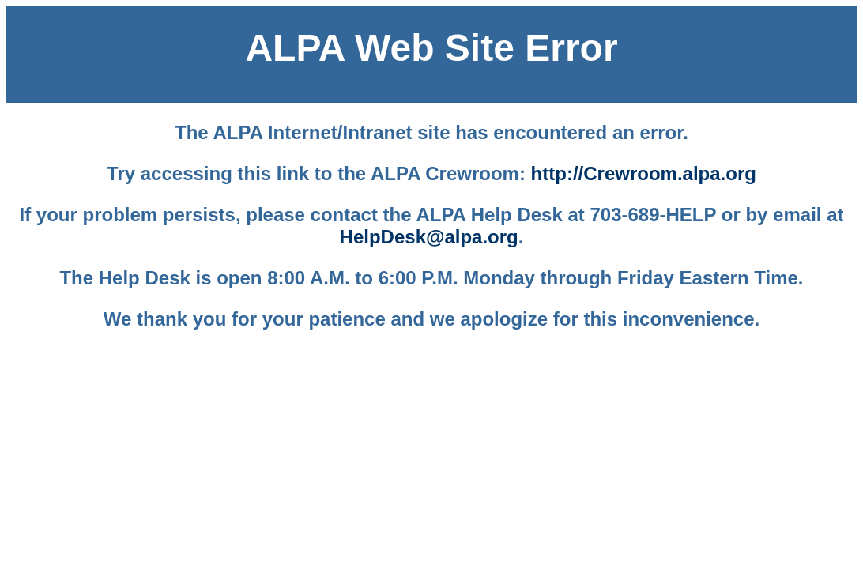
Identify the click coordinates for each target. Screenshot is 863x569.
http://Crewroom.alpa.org (643, 173)
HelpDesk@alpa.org (429, 236)
